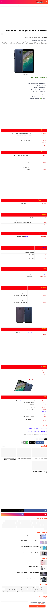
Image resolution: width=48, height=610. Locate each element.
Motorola (10, 521)
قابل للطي (39, 591)
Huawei (28, 521)
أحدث (45, 505)
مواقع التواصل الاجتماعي (22, 589)
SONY (22, 523)
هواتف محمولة (37, 28)
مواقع (18, 591)
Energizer (21, 525)
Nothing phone (5, 527)
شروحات (3, 587)
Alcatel (13, 523)
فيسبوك (44, 591)
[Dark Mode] (4, 2)
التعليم (8, 591)
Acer (15, 527)
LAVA (7, 525)
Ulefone (44, 527)
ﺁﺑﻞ (9, 589)
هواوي (19, 5)
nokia (37, 439)
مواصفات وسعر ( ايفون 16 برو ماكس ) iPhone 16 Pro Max (27, 572)
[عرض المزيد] (22, 442)
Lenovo (30, 523)
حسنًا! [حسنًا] (37, 606)
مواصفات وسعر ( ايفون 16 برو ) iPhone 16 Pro (30, 577)
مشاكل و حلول (27, 587)
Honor (15, 521)
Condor (38, 525)
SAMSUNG (37, 521)
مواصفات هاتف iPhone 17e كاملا (32, 560)
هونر (16, 5)
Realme (19, 521)
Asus (26, 523)
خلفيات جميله (20, 587)
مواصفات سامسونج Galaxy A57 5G (40, 472)
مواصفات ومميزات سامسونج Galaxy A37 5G (30, 540)
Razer (27, 527)
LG (37, 523)
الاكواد (29, 589)
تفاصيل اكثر (41, 603)
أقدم (3, 505)
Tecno (34, 523)
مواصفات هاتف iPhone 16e (33, 566)
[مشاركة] (2, 34)
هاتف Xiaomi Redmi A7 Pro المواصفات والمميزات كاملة (10, 459)
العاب (6, 589)
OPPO (24, 521)
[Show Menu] (46, 2)
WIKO (26, 525)
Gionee (11, 525)
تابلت (15, 587)
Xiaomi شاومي (43, 521)
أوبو (25, 5)
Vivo (32, 521)
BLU (45, 525)
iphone (9, 523)
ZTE (6, 521)
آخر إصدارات (34, 591)
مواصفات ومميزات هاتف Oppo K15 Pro (24, 459)
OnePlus (18, 523)
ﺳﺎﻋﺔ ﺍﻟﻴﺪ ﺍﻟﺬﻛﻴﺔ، (10, 587)
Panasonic (16, 525)
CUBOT (11, 527)
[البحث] (1, 2)
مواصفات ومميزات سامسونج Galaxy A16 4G (30, 546)
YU (17, 527)
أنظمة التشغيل (43, 589)
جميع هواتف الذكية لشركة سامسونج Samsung (29, 552)
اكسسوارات (28, 591)
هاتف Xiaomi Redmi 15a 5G (41, 458)
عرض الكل (3, 446)
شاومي (29, 5)
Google (33, 525)
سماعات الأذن (13, 591)
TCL (3, 525)
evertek (35, 527)
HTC (42, 525)
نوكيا (9, 5)
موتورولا (5, 5)
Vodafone (22, 527)
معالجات (23, 591)
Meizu (5, 523)
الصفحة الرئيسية (44, 28)
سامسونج (36, 5)
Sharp (40, 527)
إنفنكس (12, 5)
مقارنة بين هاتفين (35, 589)
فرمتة (37, 587)
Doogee (31, 527)
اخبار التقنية (14, 589)
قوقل (2, 5)
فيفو (23, 5)
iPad (29, 525)
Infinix (45, 523)
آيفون (33, 5)
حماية (4, 591)
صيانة (45, 593)
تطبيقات (33, 587)
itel (45, 529)
